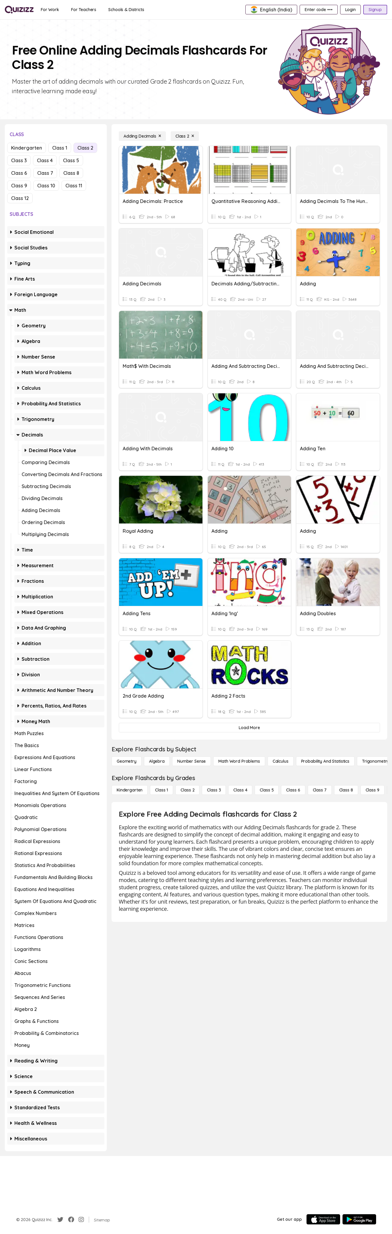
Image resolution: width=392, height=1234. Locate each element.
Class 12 (20, 198)
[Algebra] (157, 761)
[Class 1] (161, 790)
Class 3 (19, 160)
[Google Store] (359, 1219)
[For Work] (50, 9)
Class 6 (19, 173)
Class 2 (85, 148)
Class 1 (59, 148)
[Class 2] (185, 136)
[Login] (350, 9)
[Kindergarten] (130, 790)
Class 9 (19, 186)
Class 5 (71, 160)
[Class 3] (214, 790)
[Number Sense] (191, 761)
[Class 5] (267, 790)
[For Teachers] (83, 9)
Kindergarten (26, 148)
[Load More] (249, 727)
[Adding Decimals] (142, 136)
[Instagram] (81, 1219)
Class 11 (73, 186)
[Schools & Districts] (126, 9)
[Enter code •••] (318, 9)
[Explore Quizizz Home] (19, 9)
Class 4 (45, 160)
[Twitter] (60, 1219)
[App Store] (323, 1219)
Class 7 (45, 173)
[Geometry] (127, 761)
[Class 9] (373, 790)
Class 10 (46, 186)
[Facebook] (71, 1219)
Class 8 (71, 173)
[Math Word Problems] (239, 761)
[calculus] (281, 761)
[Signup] (375, 9)
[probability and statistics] (325, 761)
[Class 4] (240, 790)
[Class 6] (293, 790)
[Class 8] (346, 790)
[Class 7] (320, 790)
